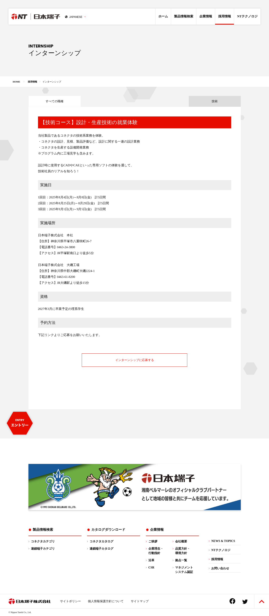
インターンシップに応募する (134, 360)
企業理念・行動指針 (155, 551)
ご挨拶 (152, 541)
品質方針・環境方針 (182, 551)
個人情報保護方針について (106, 601)
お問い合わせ (220, 568)
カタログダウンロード (108, 529)
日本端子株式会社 (44, 16)
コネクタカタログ (101, 541)
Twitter (245, 601)
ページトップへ (261, 601)
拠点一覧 (181, 560)
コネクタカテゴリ (43, 541)
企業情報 (205, 16)
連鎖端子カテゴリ (43, 548)
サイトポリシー (70, 601)
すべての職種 (54, 101)
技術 (215, 101)
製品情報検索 (183, 16)
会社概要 (181, 541)
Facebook (232, 601)
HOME (16, 81)
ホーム (163, 16)
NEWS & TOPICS (223, 541)
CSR (151, 567)
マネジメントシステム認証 (184, 570)
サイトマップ (140, 601)
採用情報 (224, 16)
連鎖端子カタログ (101, 548)
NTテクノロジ (247, 16)
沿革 (151, 560)
